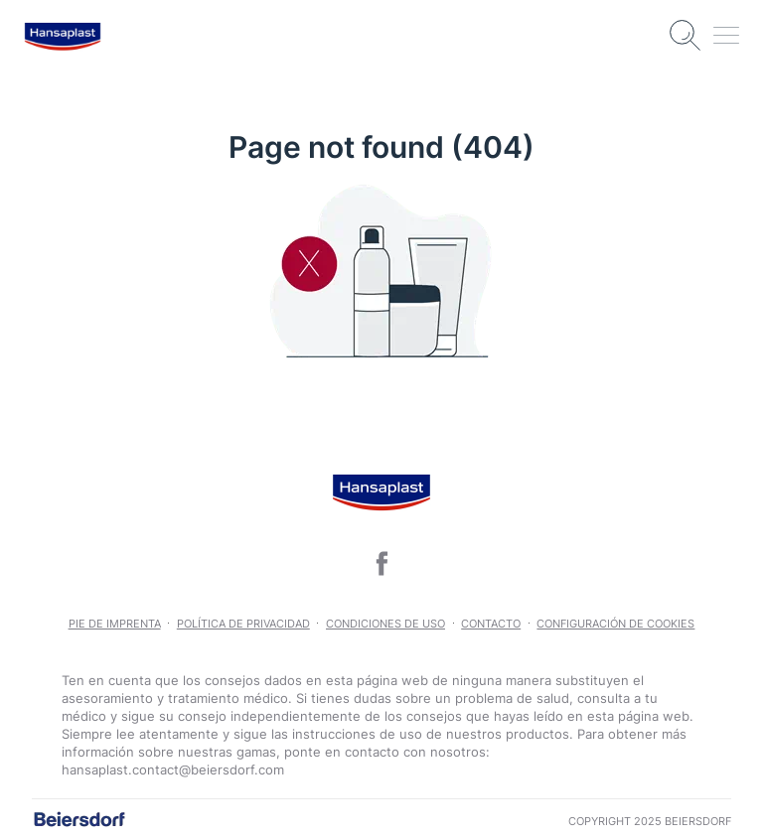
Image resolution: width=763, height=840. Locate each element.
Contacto (491, 623)
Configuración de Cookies (615, 623)
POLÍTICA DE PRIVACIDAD (243, 623)
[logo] (62, 36)
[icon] (381, 564)
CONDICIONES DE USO (385, 623)
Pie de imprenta (115, 623)
